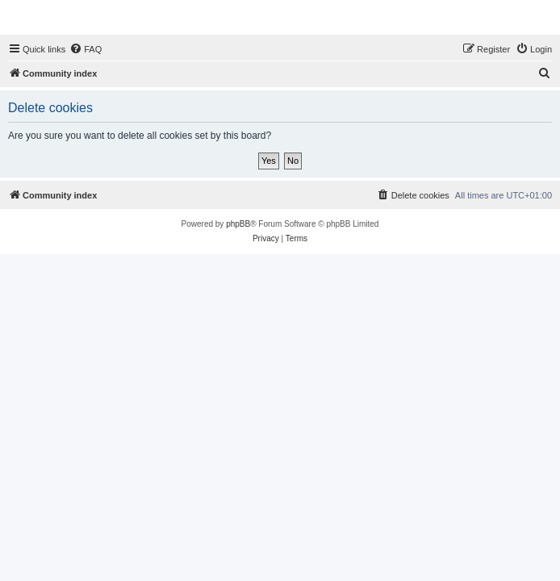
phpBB (238, 223)
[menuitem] (85, 49)
